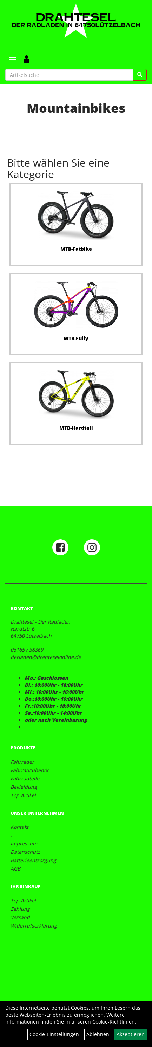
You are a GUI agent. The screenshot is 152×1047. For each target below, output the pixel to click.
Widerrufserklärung (34, 925)
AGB (15, 868)
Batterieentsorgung (33, 860)
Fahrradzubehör (30, 770)
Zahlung (20, 909)
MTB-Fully (76, 338)
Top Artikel (23, 795)
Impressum (24, 843)
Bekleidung (24, 787)
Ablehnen (97, 1034)
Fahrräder (22, 761)
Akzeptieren (131, 1034)
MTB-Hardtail (76, 427)
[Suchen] (140, 75)
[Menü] (12, 59)
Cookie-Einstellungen (54, 1034)
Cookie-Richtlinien (113, 1021)
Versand (20, 917)
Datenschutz (25, 852)
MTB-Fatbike (76, 249)
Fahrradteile (25, 778)
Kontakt (19, 826)
